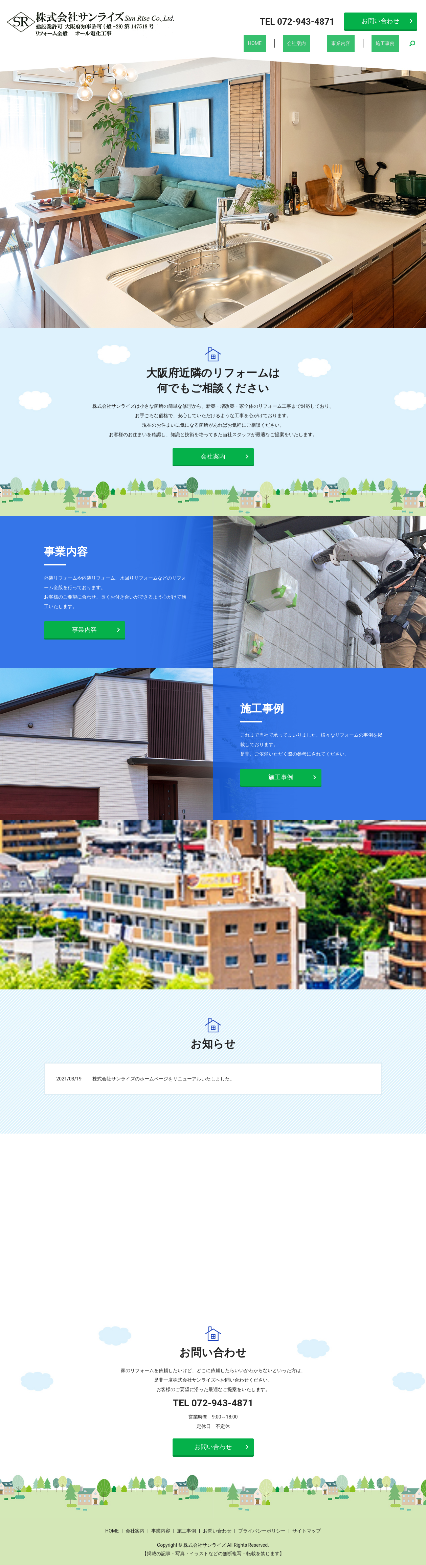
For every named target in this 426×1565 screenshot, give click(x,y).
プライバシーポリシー (262, 1528)
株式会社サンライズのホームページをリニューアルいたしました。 (163, 1075)
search (412, 42)
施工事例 (388, 42)
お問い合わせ (380, 20)
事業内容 (350, 42)
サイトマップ (306, 1528)
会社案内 (312, 42)
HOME (277, 42)
